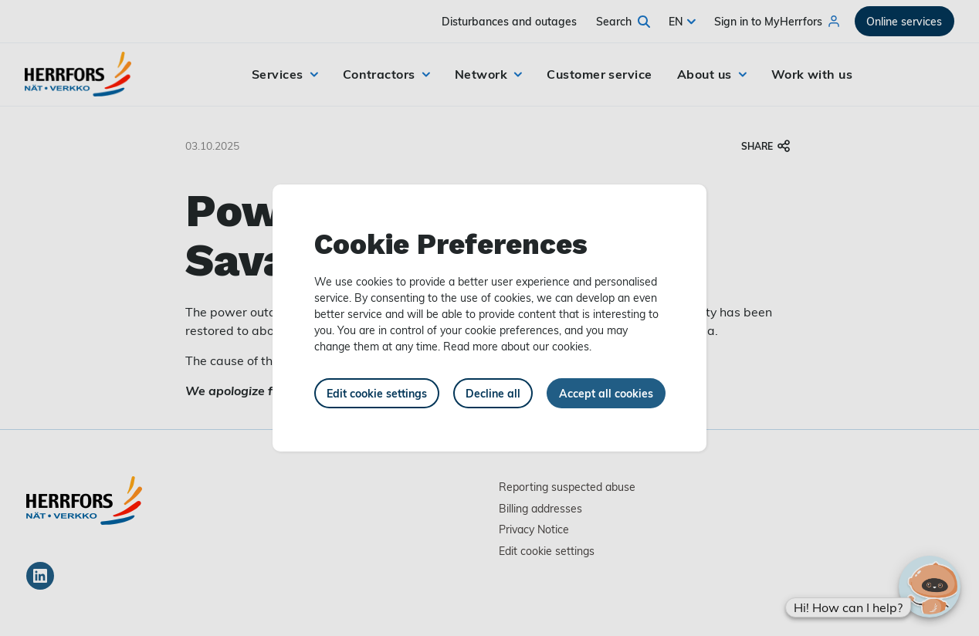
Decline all (493, 393)
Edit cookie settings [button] (377, 393)
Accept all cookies (606, 393)
